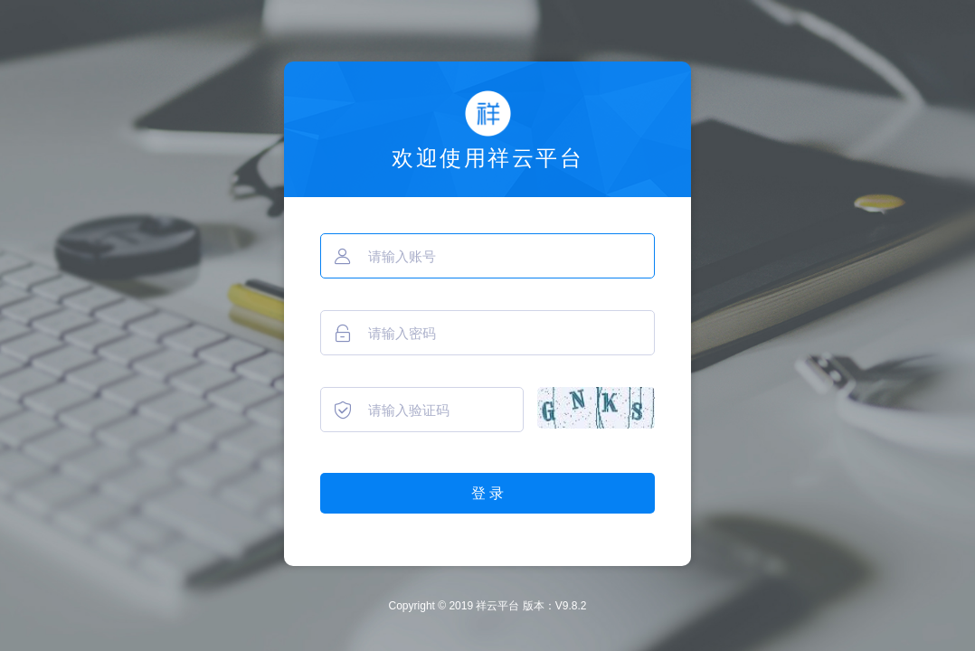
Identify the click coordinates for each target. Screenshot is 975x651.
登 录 (487, 493)
